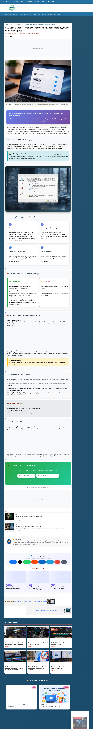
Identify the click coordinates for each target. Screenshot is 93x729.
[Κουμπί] (63, 564)
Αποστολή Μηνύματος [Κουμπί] (79, 101)
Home (7, 14)
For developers (40, 1)
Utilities (38, 34)
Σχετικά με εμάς (51, 1)
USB (34, 34)
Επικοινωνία (30, 1)
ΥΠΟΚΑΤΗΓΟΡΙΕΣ (24, 14)
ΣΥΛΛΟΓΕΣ (57, 14)
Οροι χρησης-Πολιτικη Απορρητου (15, 1)
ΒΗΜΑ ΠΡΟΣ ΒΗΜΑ (35, 14)
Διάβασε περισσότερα (79, 44)
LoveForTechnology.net (26, 543)
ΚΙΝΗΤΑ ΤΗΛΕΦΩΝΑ (47, 14)
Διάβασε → (8, 648)
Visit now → (79, 65)
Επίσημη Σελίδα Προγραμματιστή (46, 478)
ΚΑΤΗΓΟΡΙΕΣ (14, 14)
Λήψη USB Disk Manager (25, 478)
